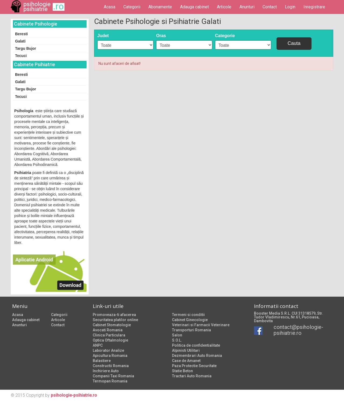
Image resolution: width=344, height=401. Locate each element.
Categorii (131, 6)
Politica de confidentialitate (196, 345)
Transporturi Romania (191, 330)
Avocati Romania (108, 330)
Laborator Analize (108, 350)
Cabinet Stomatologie (112, 325)
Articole (224, 6)
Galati (20, 41)
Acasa (109, 6)
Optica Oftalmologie (110, 340)
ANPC (98, 345)
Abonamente (160, 6)
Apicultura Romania (110, 355)
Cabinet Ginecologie (190, 320)
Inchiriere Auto (106, 371)
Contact (270, 6)
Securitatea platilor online (115, 320)
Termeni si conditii (188, 315)
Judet (103, 35)
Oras (161, 35)
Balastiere (102, 361)
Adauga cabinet (194, 6)
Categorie (225, 35)
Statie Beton (182, 371)
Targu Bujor (25, 48)
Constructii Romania (111, 366)
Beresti (21, 34)
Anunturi (247, 6)
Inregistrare (314, 6)
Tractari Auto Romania (192, 376)
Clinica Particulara (109, 335)
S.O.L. (177, 340)
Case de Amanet (186, 361)
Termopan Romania (110, 381)
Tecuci (21, 56)
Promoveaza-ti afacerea (114, 315)
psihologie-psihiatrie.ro (74, 395)
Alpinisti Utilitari (186, 350)
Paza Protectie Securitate (194, 366)
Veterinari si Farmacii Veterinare (201, 325)
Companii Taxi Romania (113, 376)
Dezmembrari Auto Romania (197, 355)
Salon (177, 335)
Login (290, 6)
